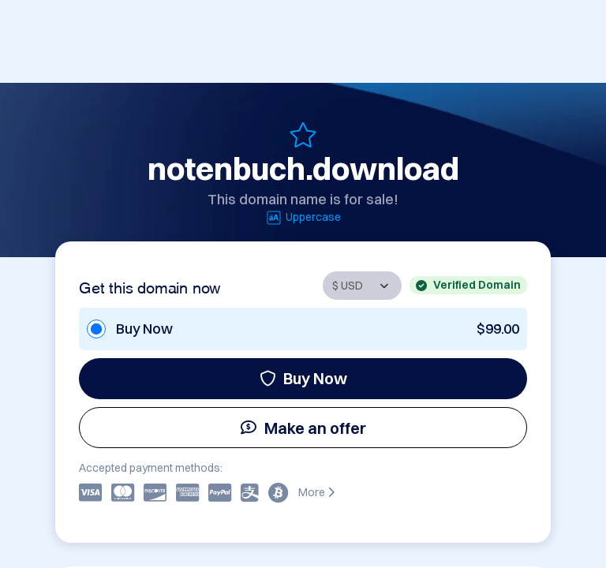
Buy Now (303, 378)
